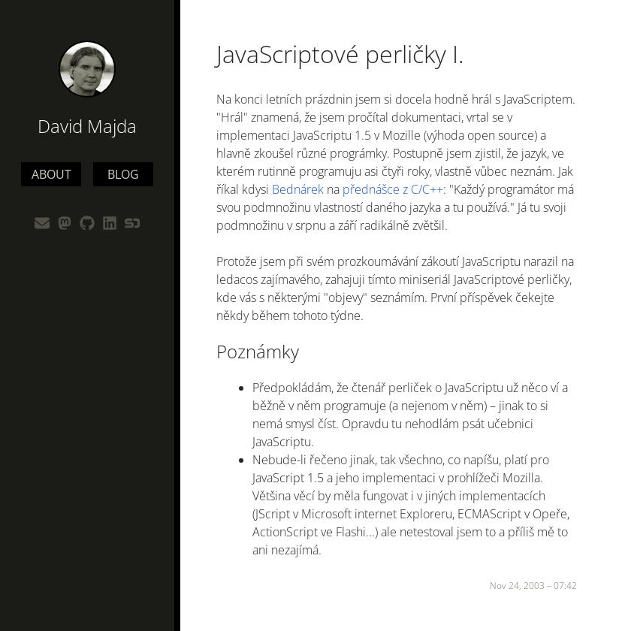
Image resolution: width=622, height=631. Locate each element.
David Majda (87, 125)
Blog (123, 174)
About (51, 174)
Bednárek (298, 189)
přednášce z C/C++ (393, 189)
